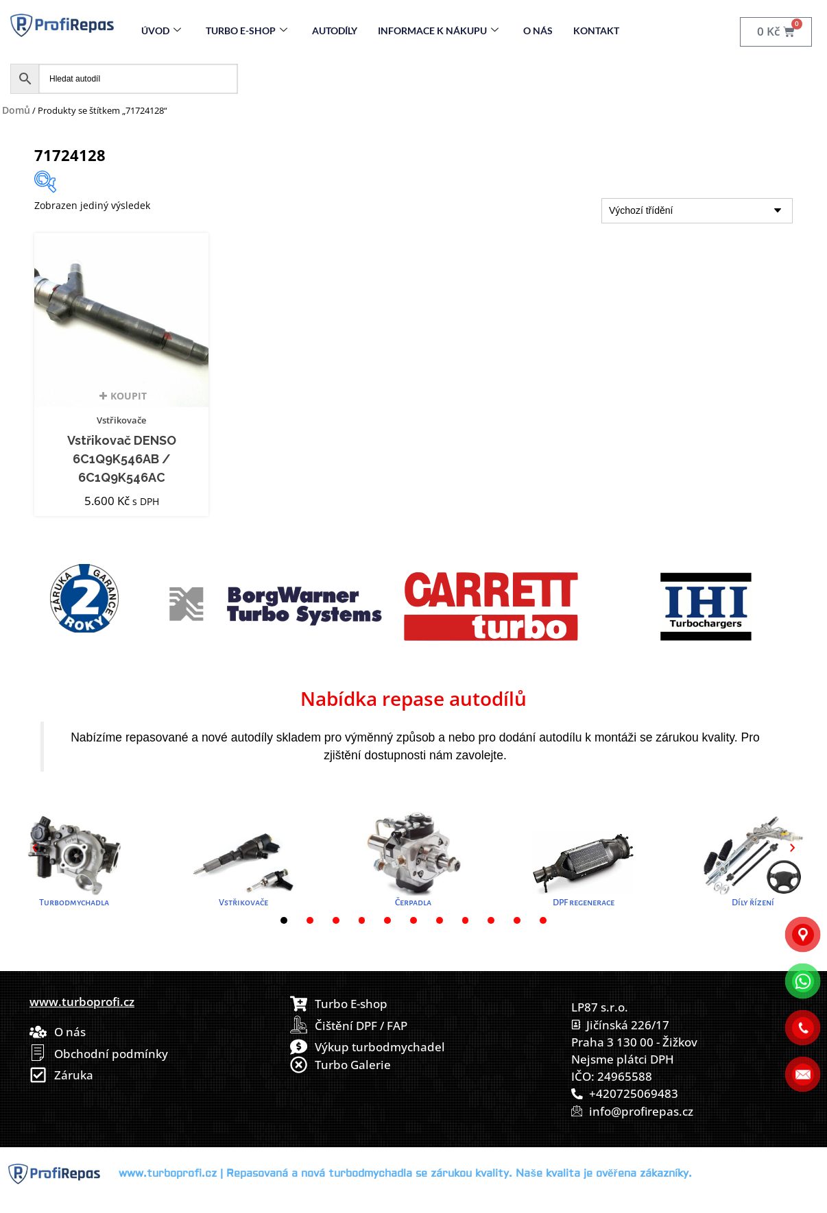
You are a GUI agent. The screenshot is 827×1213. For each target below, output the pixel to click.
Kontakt (596, 30)
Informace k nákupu (438, 30)
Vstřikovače (121, 420)
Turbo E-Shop (246, 30)
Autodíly (334, 30)
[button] (34, 847)
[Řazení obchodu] (697, 210)
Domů (16, 110)
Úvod (161, 30)
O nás (538, 30)
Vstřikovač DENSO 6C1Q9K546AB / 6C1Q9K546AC (121, 459)
